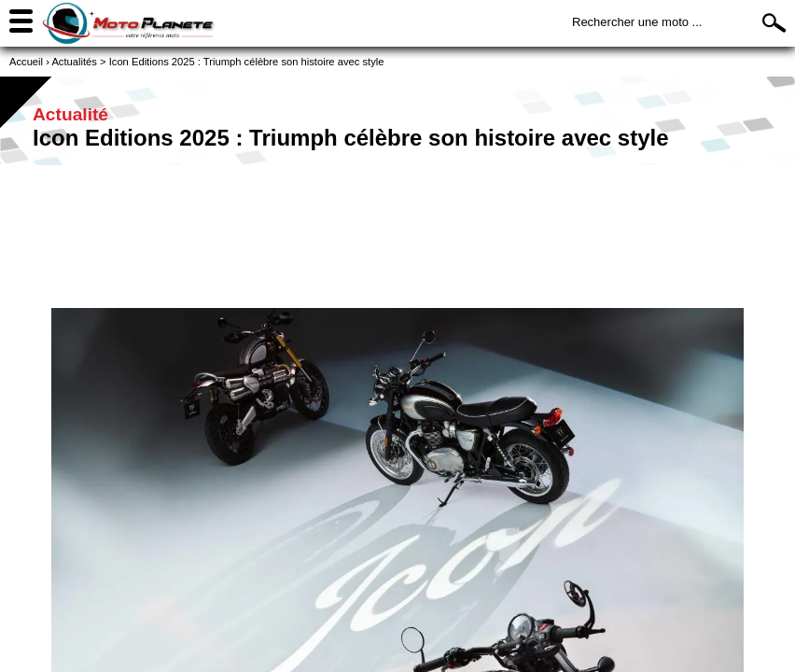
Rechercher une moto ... (637, 22)
